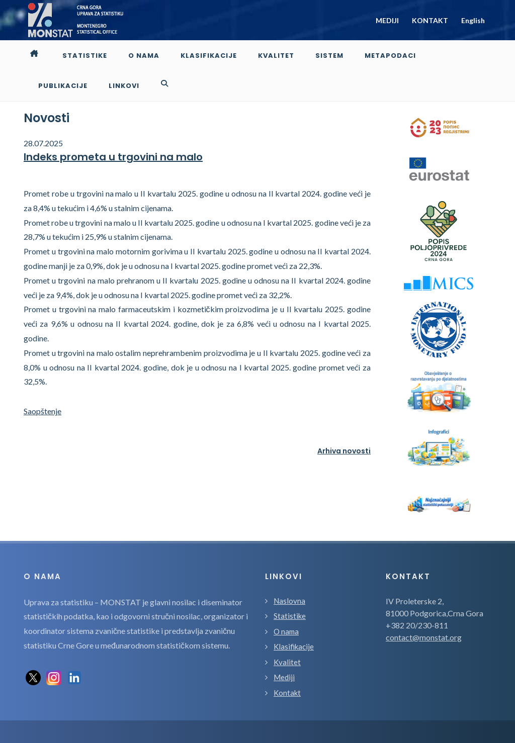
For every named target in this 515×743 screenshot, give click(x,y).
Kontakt (287, 662)
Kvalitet (287, 631)
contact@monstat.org (424, 607)
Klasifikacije (294, 616)
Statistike (290, 585)
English (473, 20)
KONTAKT (430, 20)
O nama (286, 601)
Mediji (284, 647)
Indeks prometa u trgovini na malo (113, 127)
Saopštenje (42, 381)
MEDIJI (387, 20)
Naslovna (289, 570)
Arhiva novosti (344, 421)
